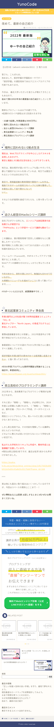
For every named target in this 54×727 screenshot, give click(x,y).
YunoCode (27, 4)
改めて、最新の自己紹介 (12, 701)
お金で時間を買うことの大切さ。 (16, 695)
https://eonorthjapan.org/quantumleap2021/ (24, 373)
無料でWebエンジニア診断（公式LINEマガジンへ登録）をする (26, 602)
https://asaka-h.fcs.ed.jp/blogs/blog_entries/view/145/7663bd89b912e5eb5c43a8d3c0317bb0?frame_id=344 (26, 466)
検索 (4, 673)
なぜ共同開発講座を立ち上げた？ (16, 698)
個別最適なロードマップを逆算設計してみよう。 (23, 692)
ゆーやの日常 (6, 19)
